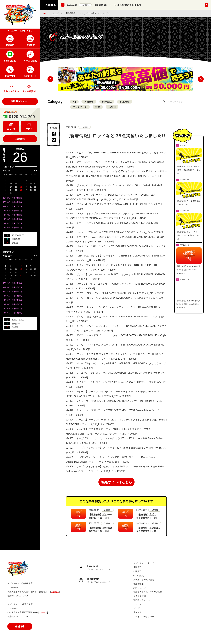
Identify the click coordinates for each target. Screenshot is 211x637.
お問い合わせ (139, 588)
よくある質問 (139, 596)
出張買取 (137, 572)
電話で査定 (138, 584)
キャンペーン (80, 109)
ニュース (137, 604)
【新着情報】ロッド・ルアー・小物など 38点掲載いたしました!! (188, 242)
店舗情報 (20, 138)
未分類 (112, 109)
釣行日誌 (107, 104)
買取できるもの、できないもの (147, 592)
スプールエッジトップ (143, 563)
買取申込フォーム (20, 101)
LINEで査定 (138, 576)
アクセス (55, 592)
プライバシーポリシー (143, 617)
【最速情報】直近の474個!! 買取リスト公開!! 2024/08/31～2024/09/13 (188, 276)
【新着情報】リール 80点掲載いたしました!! (118, 5)
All (74, 104)
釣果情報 (125, 104)
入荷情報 (85, 5)
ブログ (55, 13)
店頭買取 (137, 567)
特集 (98, 109)
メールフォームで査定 (143, 580)
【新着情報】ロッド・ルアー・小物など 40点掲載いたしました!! (188, 176)
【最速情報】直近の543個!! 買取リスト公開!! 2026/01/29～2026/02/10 (188, 311)
